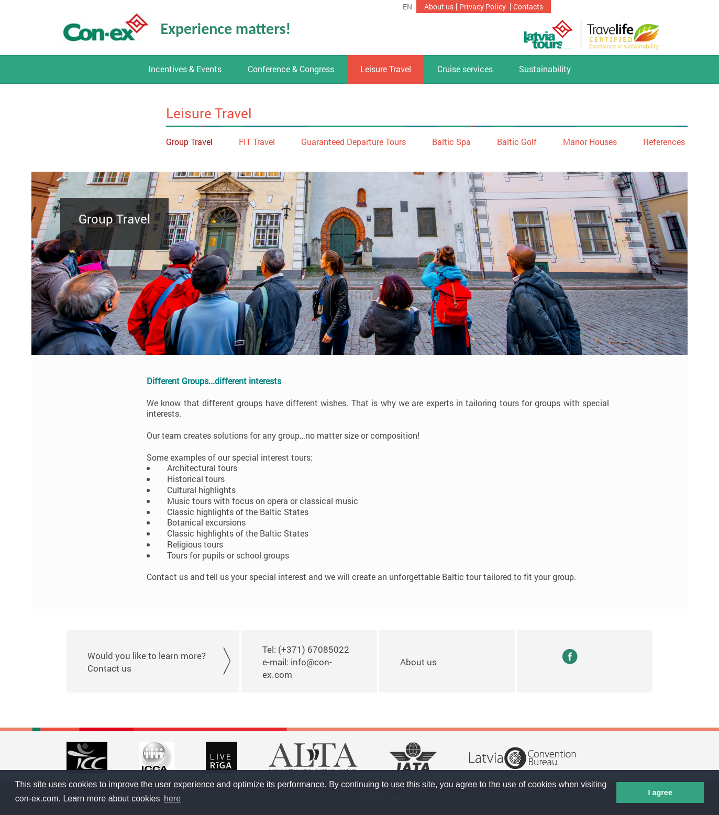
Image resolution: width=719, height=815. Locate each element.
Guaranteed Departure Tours (353, 141)
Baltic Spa (451, 141)
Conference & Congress (291, 69)
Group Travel (189, 141)
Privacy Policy (482, 6)
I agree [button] (660, 792)
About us (438, 6)
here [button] (172, 798)
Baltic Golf (517, 141)
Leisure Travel (385, 69)
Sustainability (545, 69)
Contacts (528, 6)
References (664, 141)
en (407, 6)
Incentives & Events (185, 69)
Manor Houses (590, 141)
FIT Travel (257, 141)
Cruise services (465, 69)
